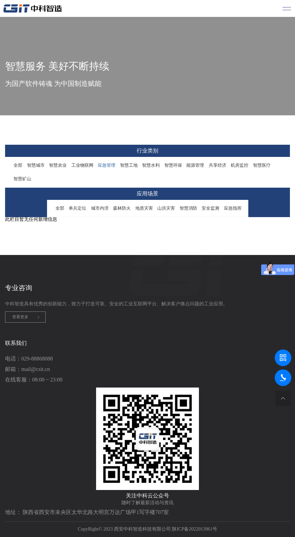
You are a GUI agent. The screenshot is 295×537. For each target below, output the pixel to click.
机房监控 (239, 165)
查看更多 (20, 316)
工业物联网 (82, 165)
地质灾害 (144, 208)
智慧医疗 (262, 165)
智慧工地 (129, 165)
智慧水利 (151, 165)
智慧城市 (36, 165)
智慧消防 (188, 208)
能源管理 (195, 165)
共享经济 (217, 165)
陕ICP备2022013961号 (194, 529)
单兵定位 (77, 208)
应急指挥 (233, 208)
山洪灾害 (166, 208)
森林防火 (122, 208)
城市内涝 (100, 208)
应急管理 (106, 165)
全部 (18, 165)
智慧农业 (58, 165)
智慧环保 (173, 165)
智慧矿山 (22, 178)
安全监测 (210, 208)
